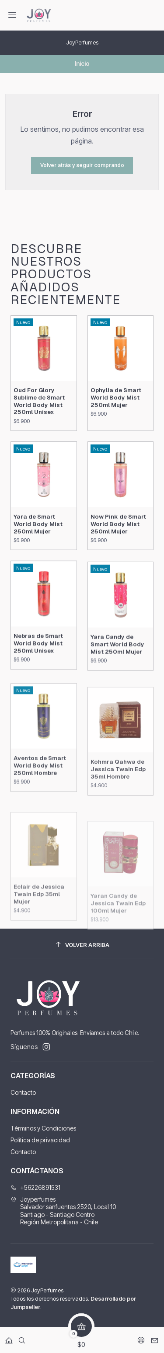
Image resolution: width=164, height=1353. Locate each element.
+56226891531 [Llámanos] (35, 1187)
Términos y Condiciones (43, 1128)
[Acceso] (141, 1337)
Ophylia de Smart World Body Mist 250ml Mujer (116, 438)
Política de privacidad (40, 1140)
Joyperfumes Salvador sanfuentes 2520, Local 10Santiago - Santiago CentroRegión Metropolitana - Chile (63, 1211)
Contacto (23, 1092)
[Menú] (12, 15)
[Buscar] (22, 1337)
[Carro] (81, 1337)
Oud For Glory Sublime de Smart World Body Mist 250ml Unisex (39, 431)
